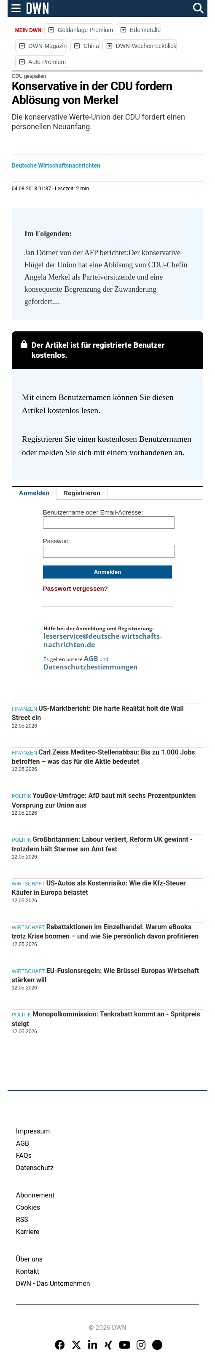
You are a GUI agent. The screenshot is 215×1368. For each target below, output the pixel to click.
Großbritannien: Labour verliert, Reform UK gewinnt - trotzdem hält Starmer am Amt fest (102, 844)
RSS (22, 1220)
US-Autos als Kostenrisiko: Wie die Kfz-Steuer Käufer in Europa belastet (99, 887)
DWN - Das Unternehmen (53, 1284)
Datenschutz (35, 1168)
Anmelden (34, 492)
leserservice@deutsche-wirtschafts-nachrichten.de (102, 640)
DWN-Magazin (47, 46)
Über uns (29, 1259)
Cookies (28, 1207)
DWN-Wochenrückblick (146, 46)
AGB (91, 658)
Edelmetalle (145, 30)
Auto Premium (47, 62)
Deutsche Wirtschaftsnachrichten (56, 165)
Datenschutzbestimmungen (90, 667)
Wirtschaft (28, 884)
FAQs (24, 1156)
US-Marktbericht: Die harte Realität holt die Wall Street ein (98, 713)
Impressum (33, 1131)
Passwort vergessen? (75, 588)
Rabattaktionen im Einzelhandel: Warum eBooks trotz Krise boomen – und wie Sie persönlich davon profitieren (105, 931)
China (91, 46)
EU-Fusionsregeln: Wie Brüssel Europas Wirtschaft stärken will (105, 975)
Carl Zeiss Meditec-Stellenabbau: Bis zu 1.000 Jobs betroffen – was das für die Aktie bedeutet (103, 756)
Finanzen (24, 709)
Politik (21, 796)
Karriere (28, 1232)
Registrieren (81, 492)
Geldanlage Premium (85, 30)
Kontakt (27, 1271)
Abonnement (35, 1195)
